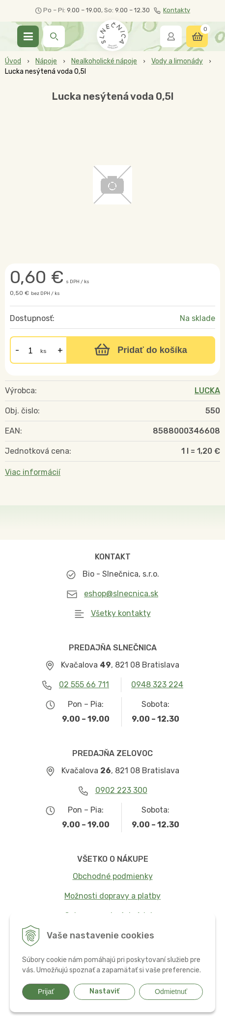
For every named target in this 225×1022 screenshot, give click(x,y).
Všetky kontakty (121, 613)
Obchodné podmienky (113, 876)
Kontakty (172, 10)
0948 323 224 (157, 684)
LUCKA (207, 390)
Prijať (46, 991)
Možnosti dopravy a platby (112, 896)
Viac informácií (32, 472)
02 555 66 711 (84, 684)
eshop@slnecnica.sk (121, 593)
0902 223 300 (121, 790)
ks (43, 351)
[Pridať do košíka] (140, 350)
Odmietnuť (171, 991)
